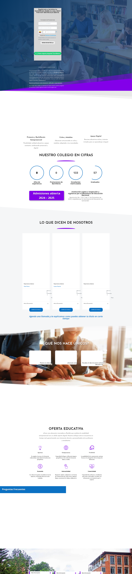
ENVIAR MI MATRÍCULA (48, 42)
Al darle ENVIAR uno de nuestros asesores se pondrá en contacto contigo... (47, 38)
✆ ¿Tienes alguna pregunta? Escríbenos (47, 53)
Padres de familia (36, 309)
